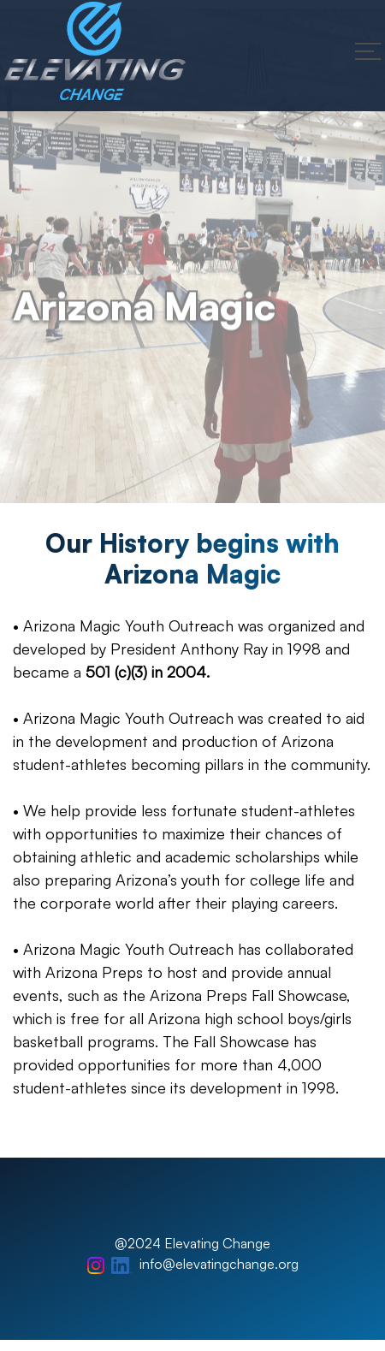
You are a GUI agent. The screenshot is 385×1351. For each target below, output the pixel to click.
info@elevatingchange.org (219, 1263)
